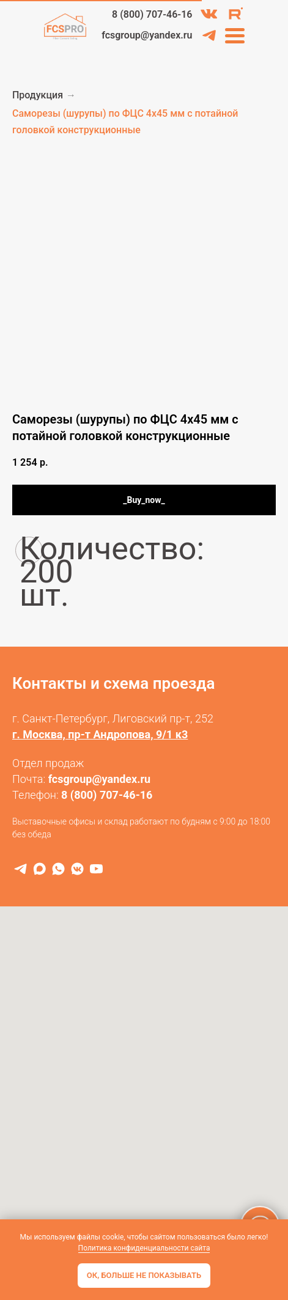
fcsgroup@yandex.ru (99, 779)
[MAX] (39, 868)
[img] (209, 14)
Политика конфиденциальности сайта (144, 1248)
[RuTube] (96, 868)
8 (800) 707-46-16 (106, 794)
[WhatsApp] (58, 868)
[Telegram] (20, 868)
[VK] (77, 868)
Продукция (37, 95)
